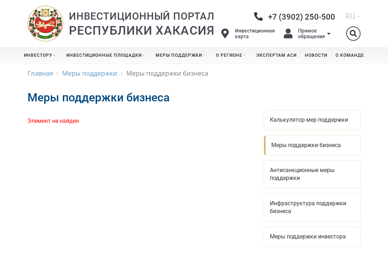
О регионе (232, 55)
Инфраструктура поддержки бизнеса (308, 207)
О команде (350, 55)
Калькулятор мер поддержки (309, 119)
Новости (316, 55)
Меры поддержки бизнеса (306, 145)
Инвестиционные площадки (106, 55)
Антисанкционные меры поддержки (302, 174)
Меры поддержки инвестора (308, 236)
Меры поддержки (182, 55)
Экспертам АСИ (276, 55)
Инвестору (41, 55)
